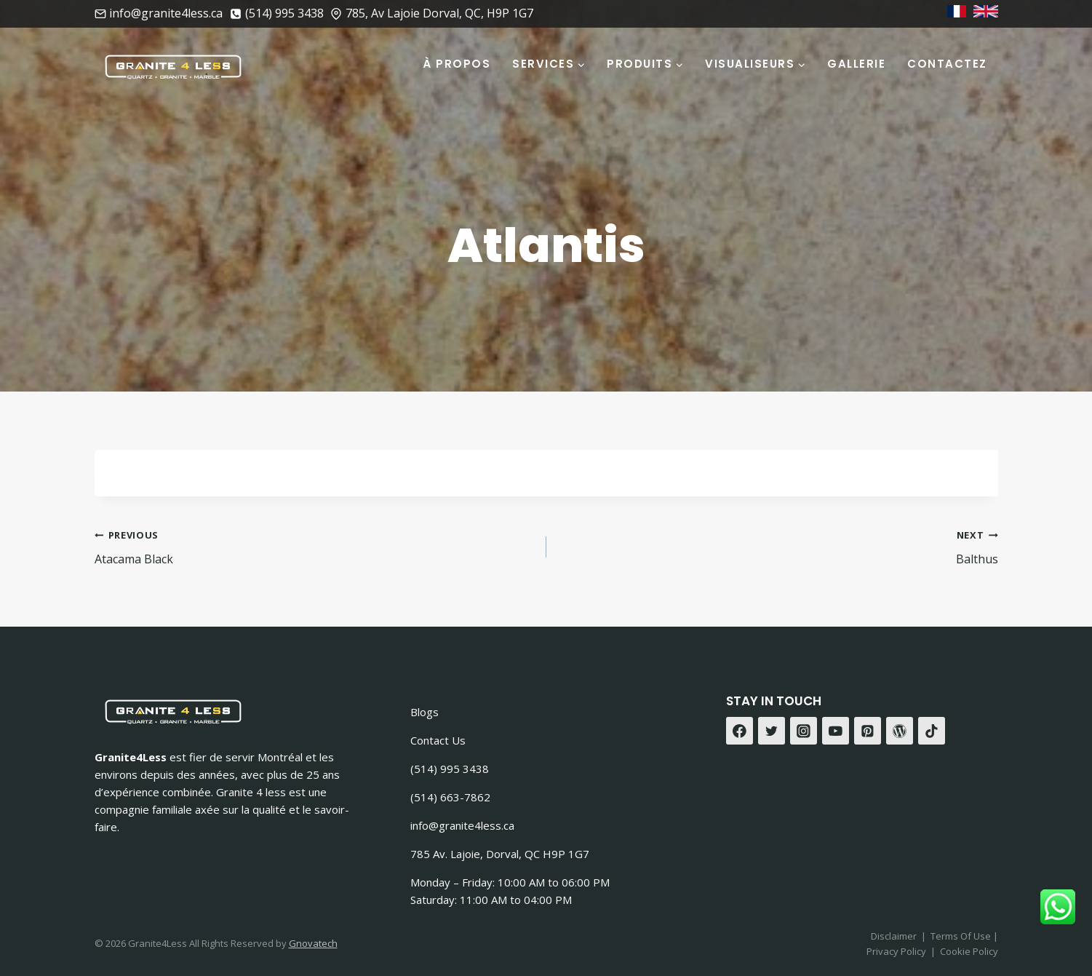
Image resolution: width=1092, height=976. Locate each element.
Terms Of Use (961, 936)
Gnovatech (313, 943)
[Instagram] (804, 731)
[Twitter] (772, 731)
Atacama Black (315, 546)
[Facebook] (740, 731)
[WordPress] (900, 731)
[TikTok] (932, 731)
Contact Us (438, 740)
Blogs (424, 712)
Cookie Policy (969, 951)
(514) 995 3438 (449, 768)
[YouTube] (836, 731)
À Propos (456, 63)
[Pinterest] (868, 731)
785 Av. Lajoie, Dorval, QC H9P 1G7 (499, 853)
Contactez (947, 63)
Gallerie (856, 63)
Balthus (778, 546)
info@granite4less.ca (462, 825)
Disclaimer (894, 936)
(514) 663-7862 (450, 797)
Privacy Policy (896, 951)
